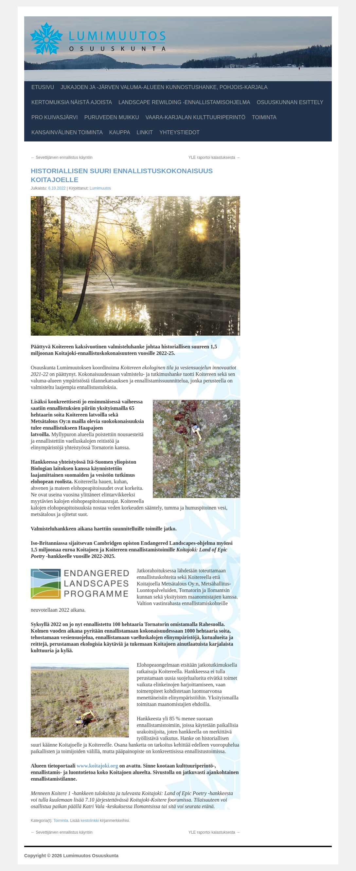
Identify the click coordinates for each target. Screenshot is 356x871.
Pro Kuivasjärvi (54, 117)
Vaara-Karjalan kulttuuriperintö (195, 117)
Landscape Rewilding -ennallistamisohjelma (184, 102)
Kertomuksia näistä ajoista (71, 102)
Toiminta (264, 117)
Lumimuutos (100, 188)
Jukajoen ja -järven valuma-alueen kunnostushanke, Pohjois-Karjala (164, 87)
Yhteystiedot (179, 132)
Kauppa (119, 132)
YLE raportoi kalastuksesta (214, 157)
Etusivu (42, 87)
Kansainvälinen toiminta (67, 132)
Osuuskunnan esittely (290, 102)
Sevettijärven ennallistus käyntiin (62, 157)
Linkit (145, 132)
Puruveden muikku (111, 117)
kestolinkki (90, 820)
